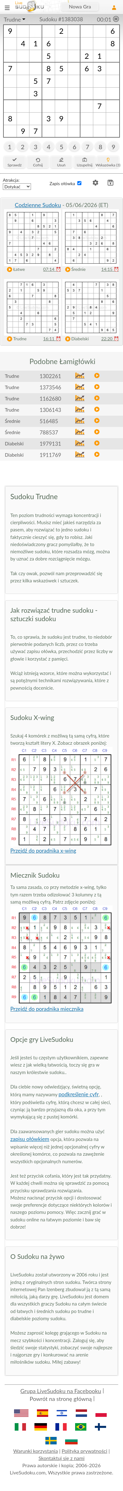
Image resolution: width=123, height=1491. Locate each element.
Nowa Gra (80, 6)
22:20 (110, 338)
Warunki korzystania (35, 1451)
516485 (48, 421)
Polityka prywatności (84, 1451)
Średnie (74, 269)
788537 (48, 432)
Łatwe (14, 269)
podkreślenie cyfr (79, 1094)
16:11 (52, 338)
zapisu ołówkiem (29, 1139)
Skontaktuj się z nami (61, 1458)
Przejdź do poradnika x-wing (43, 850)
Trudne (12, 19)
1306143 (50, 410)
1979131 (50, 443)
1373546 (50, 387)
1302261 (50, 376)
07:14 (52, 269)
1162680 (50, 398)
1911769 (50, 455)
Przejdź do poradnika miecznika (47, 1009)
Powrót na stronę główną (61, 1398)
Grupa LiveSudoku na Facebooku (60, 1390)
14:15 (110, 269)
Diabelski (75, 339)
